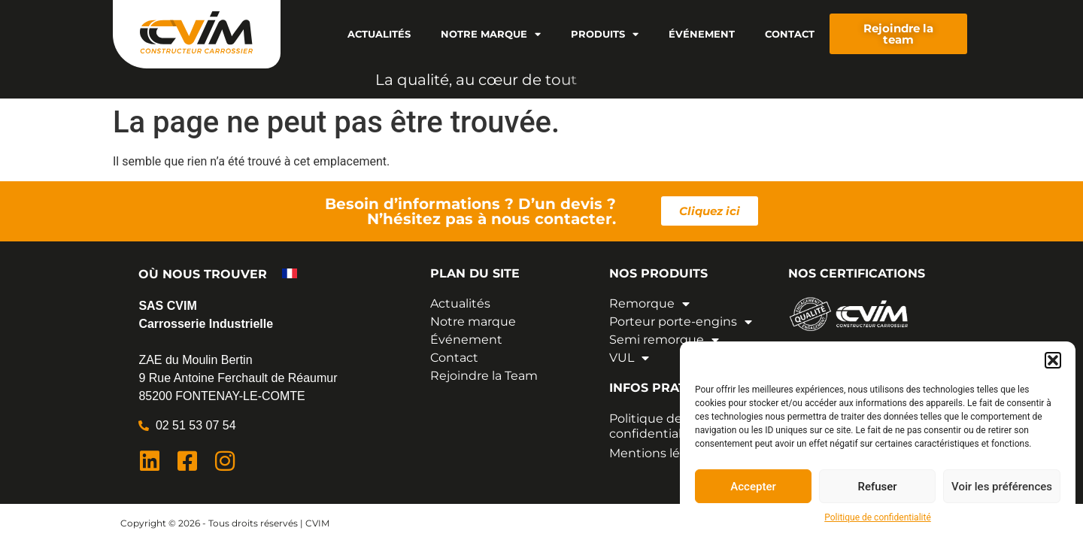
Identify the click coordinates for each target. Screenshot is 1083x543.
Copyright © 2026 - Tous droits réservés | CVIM (224, 523)
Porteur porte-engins (680, 322)
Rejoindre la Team (484, 376)
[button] (1052, 360)
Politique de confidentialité (877, 517)
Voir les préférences (1001, 486)
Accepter (752, 486)
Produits (605, 34)
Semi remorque (664, 340)
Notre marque (491, 34)
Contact (790, 34)
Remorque (649, 304)
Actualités (379, 34)
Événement (702, 34)
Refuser (876, 486)
